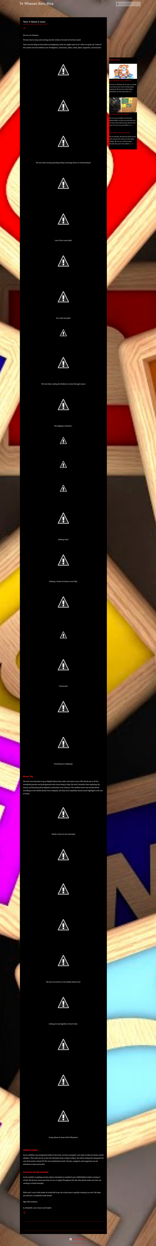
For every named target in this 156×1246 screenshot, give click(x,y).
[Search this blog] (130, 4)
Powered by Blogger (78, 1239)
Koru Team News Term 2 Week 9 (119, 114)
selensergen (83, 1243)
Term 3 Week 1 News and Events (119, 133)
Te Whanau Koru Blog (36, 4)
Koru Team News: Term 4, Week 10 (120, 80)
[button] (24, 28)
